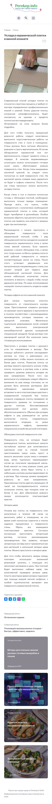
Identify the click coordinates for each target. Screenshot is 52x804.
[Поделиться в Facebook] (5, 599)
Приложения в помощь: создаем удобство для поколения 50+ (25, 688)
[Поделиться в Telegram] (10, 599)
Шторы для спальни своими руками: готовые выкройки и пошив (23, 652)
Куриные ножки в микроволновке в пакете (21, 724)
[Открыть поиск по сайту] (26, 18)
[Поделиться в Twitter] (14, 599)
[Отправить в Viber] (19, 599)
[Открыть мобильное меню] (33, 18)
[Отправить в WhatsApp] (23, 599)
